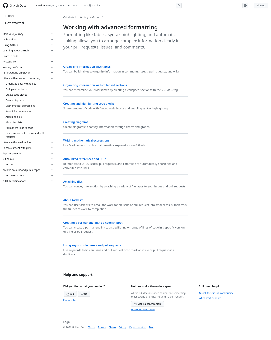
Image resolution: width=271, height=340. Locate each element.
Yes (70, 293)
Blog (151, 327)
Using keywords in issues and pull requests (92, 245)
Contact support (210, 298)
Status (112, 327)
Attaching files (73, 181)
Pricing (123, 327)
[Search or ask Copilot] (126, 5)
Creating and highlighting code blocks (88, 103)
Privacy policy (69, 300)
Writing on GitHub (90, 17)
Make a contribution (147, 303)
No (84, 293)
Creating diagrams (75, 122)
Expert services (137, 327)
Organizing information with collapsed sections (95, 85)
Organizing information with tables (87, 67)
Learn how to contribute (143, 309)
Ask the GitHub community (216, 293)
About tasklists (73, 200)
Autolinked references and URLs (84, 159)
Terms (91, 327)
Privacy (102, 327)
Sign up (261, 5)
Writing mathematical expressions (86, 140)
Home (9, 15)
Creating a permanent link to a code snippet (93, 223)
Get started (14, 23)
